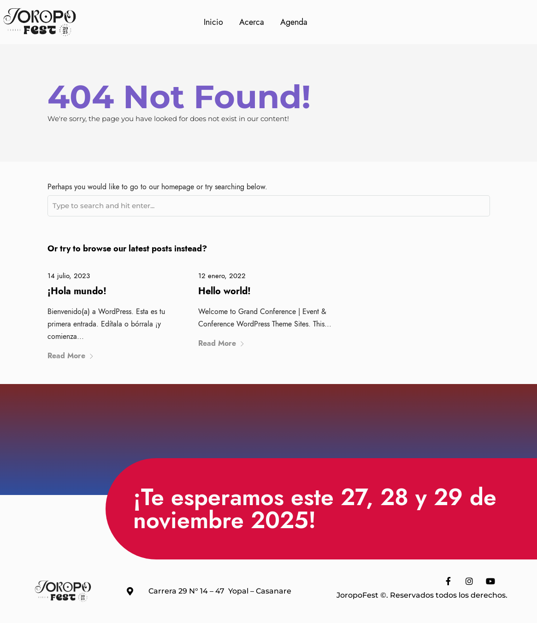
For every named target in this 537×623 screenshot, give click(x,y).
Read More (70, 355)
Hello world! (224, 291)
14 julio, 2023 (68, 276)
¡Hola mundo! (76, 291)
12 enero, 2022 (222, 276)
